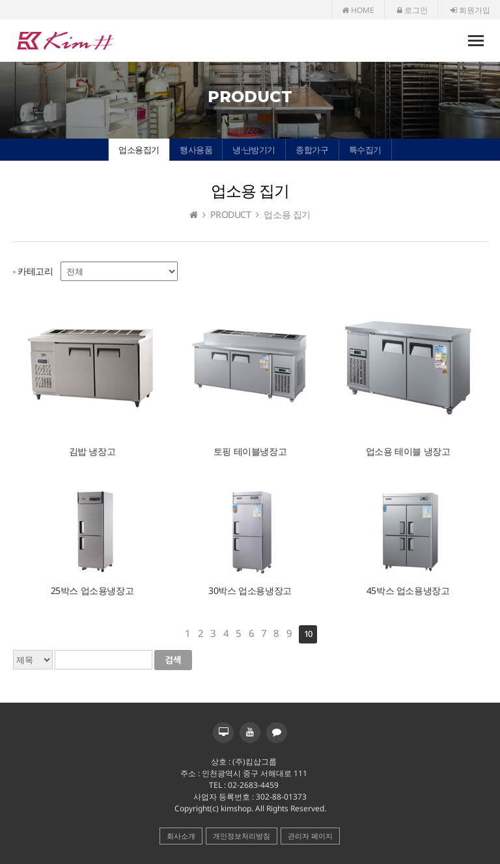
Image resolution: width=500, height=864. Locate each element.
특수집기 (365, 149)
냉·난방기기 (253, 149)
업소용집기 (139, 149)
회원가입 (470, 10)
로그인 (412, 10)
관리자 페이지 (310, 836)
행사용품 (196, 149)
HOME (358, 10)
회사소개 (181, 836)
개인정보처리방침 (241, 836)
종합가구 (312, 149)
